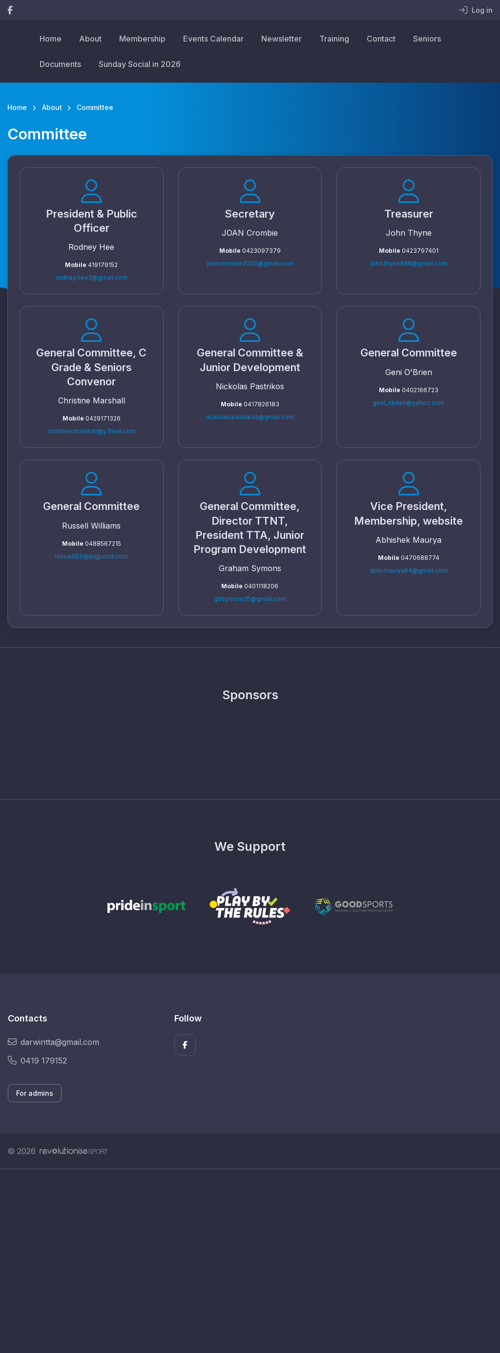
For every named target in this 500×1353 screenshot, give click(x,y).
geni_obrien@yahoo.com (408, 402)
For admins (34, 1093)
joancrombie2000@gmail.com (250, 263)
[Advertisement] (250, 1261)
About (90, 39)
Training (334, 39)
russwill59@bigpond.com (91, 556)
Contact (381, 39)
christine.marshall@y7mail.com (91, 431)
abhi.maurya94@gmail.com (409, 570)
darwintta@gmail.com (53, 1042)
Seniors (427, 39)
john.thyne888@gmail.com (408, 263)
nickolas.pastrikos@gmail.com (250, 417)
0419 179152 (37, 1060)
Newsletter (281, 39)
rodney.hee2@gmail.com (91, 277)
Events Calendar (213, 39)
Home (51, 39)
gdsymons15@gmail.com (250, 598)
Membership (142, 39)
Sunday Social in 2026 (140, 64)
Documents (60, 64)
